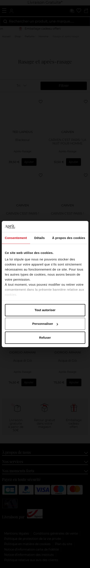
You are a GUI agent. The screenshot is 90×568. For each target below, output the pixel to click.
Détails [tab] (39, 238)
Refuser (45, 337)
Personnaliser (45, 323)
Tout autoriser (45, 310)
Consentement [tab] (16, 238)
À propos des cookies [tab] (68, 238)
